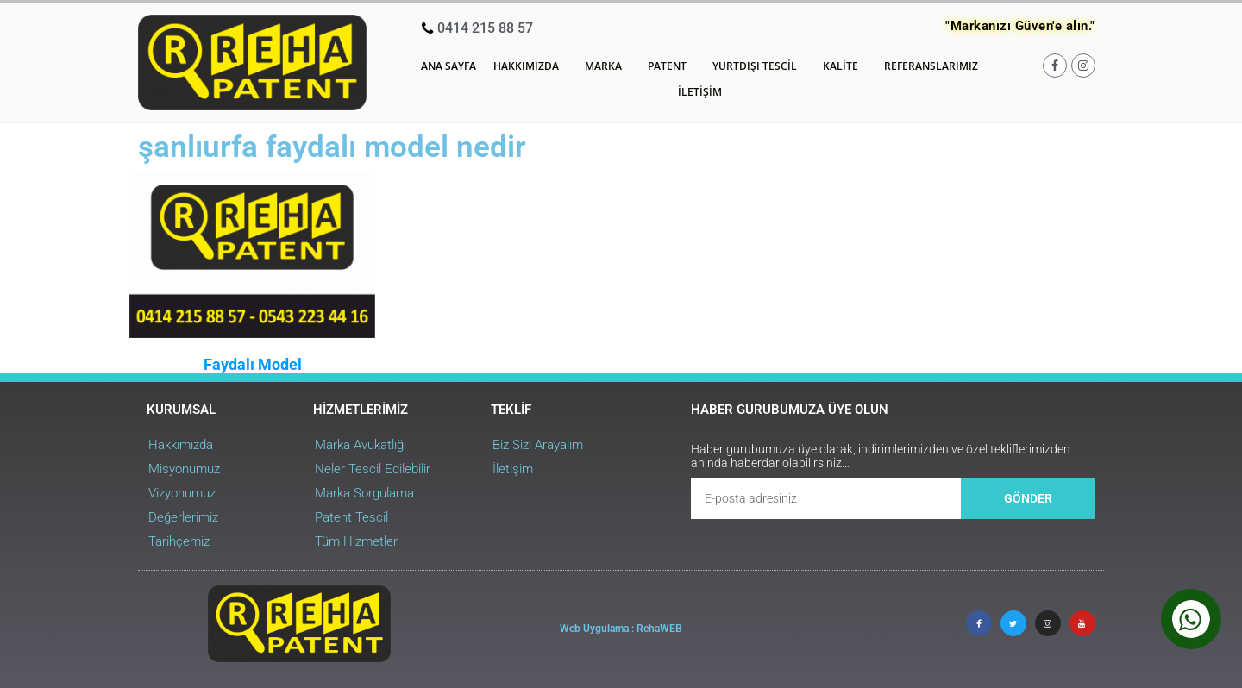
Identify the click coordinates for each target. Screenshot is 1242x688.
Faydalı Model (253, 364)
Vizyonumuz (182, 493)
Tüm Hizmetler (356, 541)
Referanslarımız (931, 66)
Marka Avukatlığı (360, 445)
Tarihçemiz (179, 541)
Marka (607, 66)
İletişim (700, 91)
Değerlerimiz (183, 517)
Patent (671, 66)
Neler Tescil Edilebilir (372, 469)
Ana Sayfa (448, 66)
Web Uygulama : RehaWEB (621, 628)
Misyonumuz (184, 469)
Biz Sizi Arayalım (537, 445)
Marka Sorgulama (364, 493)
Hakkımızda (530, 66)
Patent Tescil (351, 517)
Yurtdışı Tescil (759, 66)
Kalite (845, 66)
